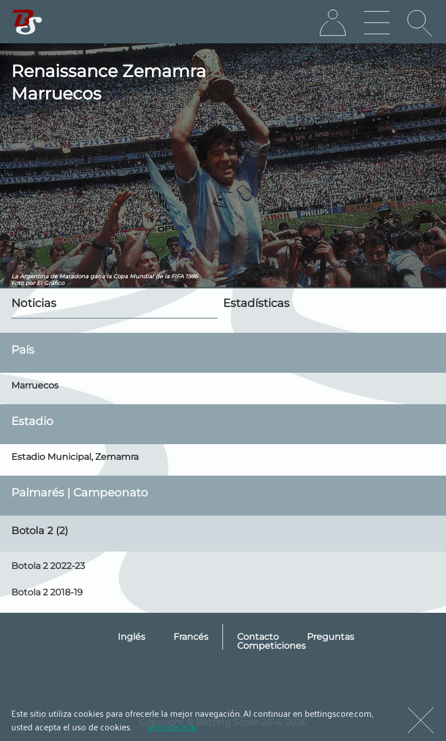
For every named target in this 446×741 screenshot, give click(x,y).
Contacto (258, 636)
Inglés (131, 636)
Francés (190, 636)
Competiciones (271, 645)
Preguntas (330, 636)
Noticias (33, 303)
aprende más (173, 726)
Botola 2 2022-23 (48, 566)
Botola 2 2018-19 (47, 592)
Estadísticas (256, 303)
